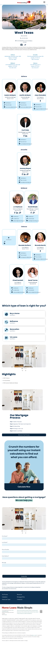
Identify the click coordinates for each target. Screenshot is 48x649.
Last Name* (5, 542)
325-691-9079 (37, 107)
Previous (22, 370)
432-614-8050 (37, 257)
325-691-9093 (12, 59)
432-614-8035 (22, 255)
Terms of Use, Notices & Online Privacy (24, 610)
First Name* (5, 536)
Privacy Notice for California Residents (24, 613)
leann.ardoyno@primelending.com (9, 107)
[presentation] (10, 570)
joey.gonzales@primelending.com (39, 109)
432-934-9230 (25, 38)
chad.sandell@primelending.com (16, 292)
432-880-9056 (15, 290)
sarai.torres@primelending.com (31, 292)
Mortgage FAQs (21, 597)
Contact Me (24, 576)
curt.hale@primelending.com (24, 144)
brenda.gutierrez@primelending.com (24, 257)
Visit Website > (7, 103)
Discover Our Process (24, 434)
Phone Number (5, 549)
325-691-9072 (22, 105)
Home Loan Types (6, 599)
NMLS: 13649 (34, 635)
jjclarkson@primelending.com (16, 221)
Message (4, 562)
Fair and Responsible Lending (27, 611)
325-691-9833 (7, 105)
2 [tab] (24, 368)
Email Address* (5, 556)
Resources (19, 594)
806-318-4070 (35, 59)
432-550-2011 (35, 67)
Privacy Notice (35, 611)
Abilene (13, 55)
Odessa (35, 63)
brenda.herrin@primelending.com (39, 259)
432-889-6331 (15, 218)
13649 (6, 614)
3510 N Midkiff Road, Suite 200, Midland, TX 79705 (24, 41)
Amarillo (35, 55)
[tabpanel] (24, 356)
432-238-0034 (30, 290)
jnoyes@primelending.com (24, 182)
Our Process (5, 594)
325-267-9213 (22, 142)
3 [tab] (25, 368)
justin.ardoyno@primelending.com (24, 107)
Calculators (5, 597)
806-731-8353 (22, 180)
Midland (13, 63)
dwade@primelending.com (31, 221)
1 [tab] (22, 368)
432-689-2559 (12, 67)
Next (25, 370)
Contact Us (19, 599)
